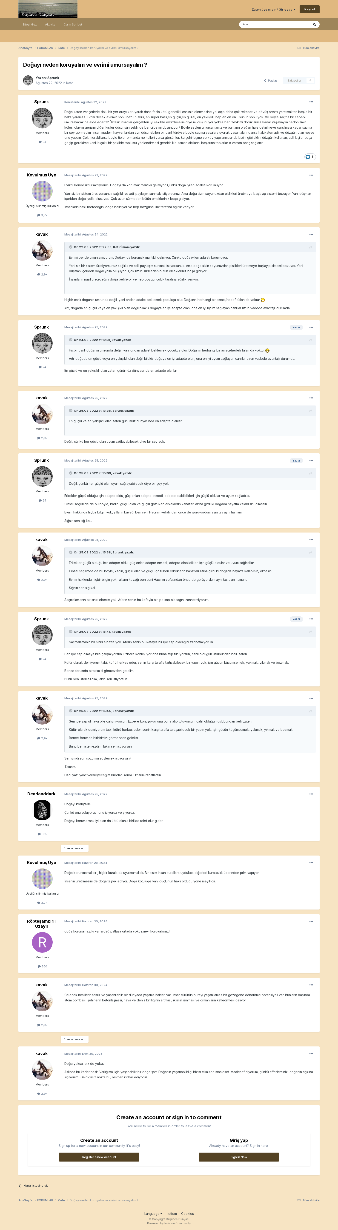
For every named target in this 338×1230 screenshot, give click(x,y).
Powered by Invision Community (169, 1223)
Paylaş (271, 80)
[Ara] (262, 24)
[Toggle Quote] (71, 247)
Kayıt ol (309, 9)
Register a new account (99, 1157)
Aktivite (50, 24)
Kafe (69, 83)
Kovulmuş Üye (41, 175)
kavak (41, 234)
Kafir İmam (121, 247)
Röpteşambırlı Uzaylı (41, 924)
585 (42, 834)
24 (42, 142)
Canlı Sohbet (73, 24)
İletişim (172, 1214)
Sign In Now (239, 1157)
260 (42, 966)
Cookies (187, 1214)
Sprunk (53, 78)
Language (153, 1214)
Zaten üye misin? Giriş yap (273, 9)
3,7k (42, 215)
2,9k (42, 274)
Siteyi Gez (30, 24)
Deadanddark (41, 793)
